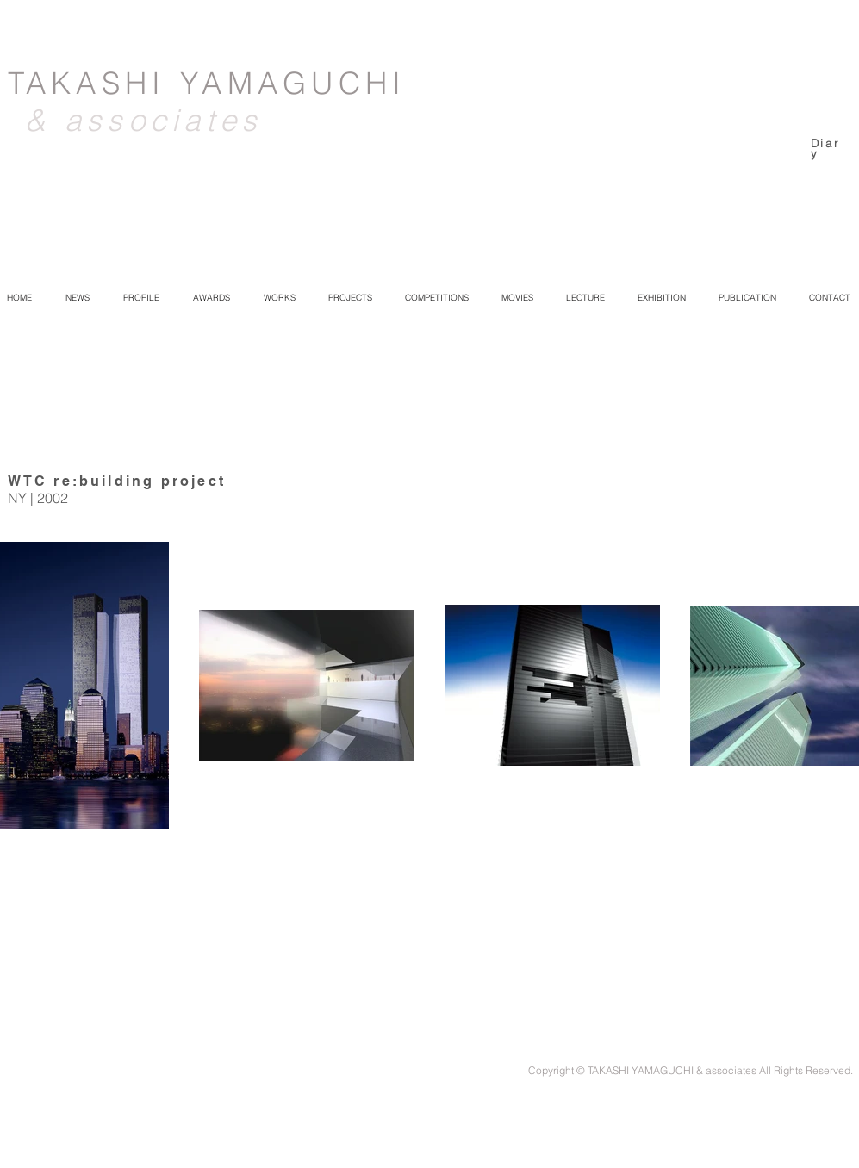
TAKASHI (94, 83)
